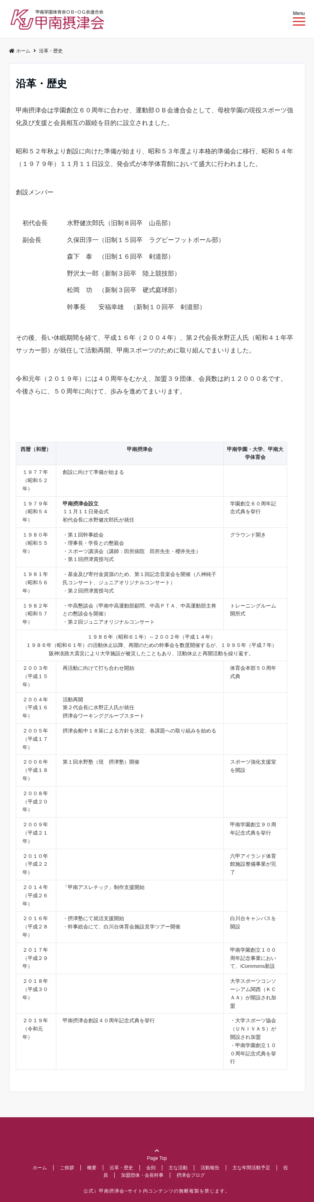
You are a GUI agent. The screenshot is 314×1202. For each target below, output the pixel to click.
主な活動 (178, 1167)
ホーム (40, 1167)
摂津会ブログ (191, 1175)
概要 (92, 1167)
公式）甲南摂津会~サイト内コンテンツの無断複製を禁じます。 (157, 1191)
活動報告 (210, 1167)
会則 (151, 1167)
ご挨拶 (67, 1167)
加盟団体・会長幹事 (142, 1175)
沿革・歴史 (121, 1167)
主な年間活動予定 (251, 1167)
